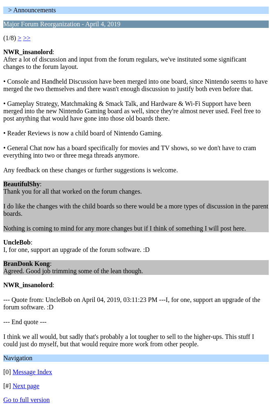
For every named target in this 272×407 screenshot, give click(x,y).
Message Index (32, 371)
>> (26, 37)
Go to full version (26, 399)
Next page (26, 385)
